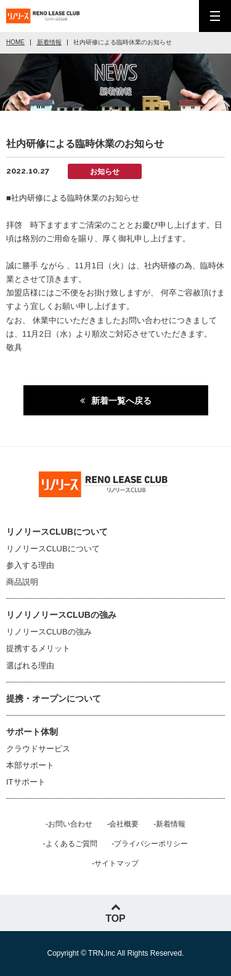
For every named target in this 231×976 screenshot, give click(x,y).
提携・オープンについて (53, 698)
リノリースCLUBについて (53, 548)
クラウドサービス (38, 748)
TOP (115, 913)
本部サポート (30, 765)
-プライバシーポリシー (149, 843)
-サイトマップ (115, 863)
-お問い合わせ (69, 824)
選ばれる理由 (30, 665)
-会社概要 (123, 824)
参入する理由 (30, 565)
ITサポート (26, 781)
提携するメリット (38, 648)
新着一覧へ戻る (121, 401)
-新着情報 (169, 824)
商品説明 (22, 581)
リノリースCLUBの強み (49, 631)
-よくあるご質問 (70, 843)
